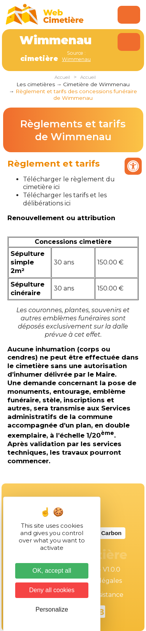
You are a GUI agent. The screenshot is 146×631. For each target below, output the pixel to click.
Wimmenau (76, 59)
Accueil (62, 77)
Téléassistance (101, 594)
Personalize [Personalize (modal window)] (51, 609)
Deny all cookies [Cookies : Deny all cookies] (52, 590)
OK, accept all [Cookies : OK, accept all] (51, 570)
